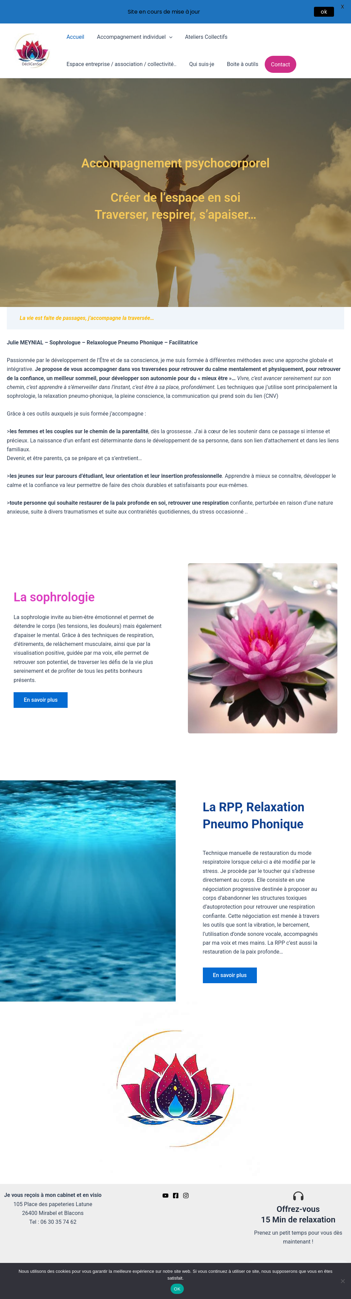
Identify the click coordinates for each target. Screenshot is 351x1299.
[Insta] (186, 1193)
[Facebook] (176, 1193)
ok (324, 12)
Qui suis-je (199, 61)
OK (177, 1289)
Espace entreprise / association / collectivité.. (121, 61)
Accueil (74, 34)
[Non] (342, 1281)
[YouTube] (165, 1193)
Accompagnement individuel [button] (132, 34)
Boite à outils (238, 61)
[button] (166, 34)
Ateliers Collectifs (201, 34)
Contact (274, 61)
